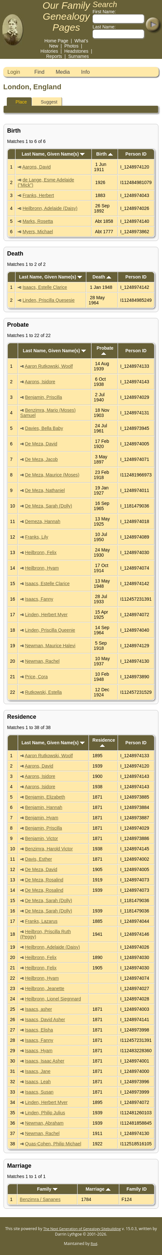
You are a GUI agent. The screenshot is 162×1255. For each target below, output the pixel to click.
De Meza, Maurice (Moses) (52, 474)
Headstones (76, 51)
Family (47, 1189)
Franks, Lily (36, 537)
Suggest (46, 101)
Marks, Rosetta (38, 221)
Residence (103, 742)
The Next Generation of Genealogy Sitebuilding (82, 1228)
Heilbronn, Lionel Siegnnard (53, 998)
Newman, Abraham (44, 1123)
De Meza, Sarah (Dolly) (48, 505)
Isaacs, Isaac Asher (44, 1061)
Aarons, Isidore (40, 381)
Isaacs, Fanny (39, 599)
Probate (105, 350)
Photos (71, 46)
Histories (49, 51)
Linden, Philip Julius (45, 1112)
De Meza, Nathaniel (45, 490)
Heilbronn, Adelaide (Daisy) (50, 208)
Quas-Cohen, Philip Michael (53, 1143)
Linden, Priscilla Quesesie (49, 300)
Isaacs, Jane (37, 1071)
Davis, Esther (38, 859)
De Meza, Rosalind (44, 879)
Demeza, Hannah (42, 521)
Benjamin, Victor (41, 838)
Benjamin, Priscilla (43, 397)
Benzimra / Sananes (40, 1199)
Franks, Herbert (38, 195)
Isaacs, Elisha (39, 1029)
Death (101, 276)
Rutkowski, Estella (43, 692)
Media (63, 72)
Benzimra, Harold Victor (49, 848)
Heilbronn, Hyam (42, 568)
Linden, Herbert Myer (46, 614)
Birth (104, 154)
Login (13, 72)
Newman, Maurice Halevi (50, 645)
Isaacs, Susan (39, 1092)
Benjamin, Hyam (41, 817)
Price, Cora (36, 676)
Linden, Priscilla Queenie (50, 630)
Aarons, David (36, 166)
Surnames (78, 56)
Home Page (56, 40)
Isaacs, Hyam (38, 1050)
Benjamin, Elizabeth (45, 797)
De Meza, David (41, 443)
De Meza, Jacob (41, 459)
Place (18, 101)
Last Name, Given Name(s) (53, 154)
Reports (54, 56)
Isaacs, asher (38, 1009)
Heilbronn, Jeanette (44, 988)
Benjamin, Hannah (43, 807)
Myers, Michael (38, 231)
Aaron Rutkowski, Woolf (49, 366)
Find (39, 72)
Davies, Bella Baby (44, 428)
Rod (94, 1243)
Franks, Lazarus (41, 921)
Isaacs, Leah (37, 1081)
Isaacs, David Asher (45, 1019)
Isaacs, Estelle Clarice (45, 287)
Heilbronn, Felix (40, 552)
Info (85, 72)
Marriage (98, 1189)
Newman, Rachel (42, 661)
